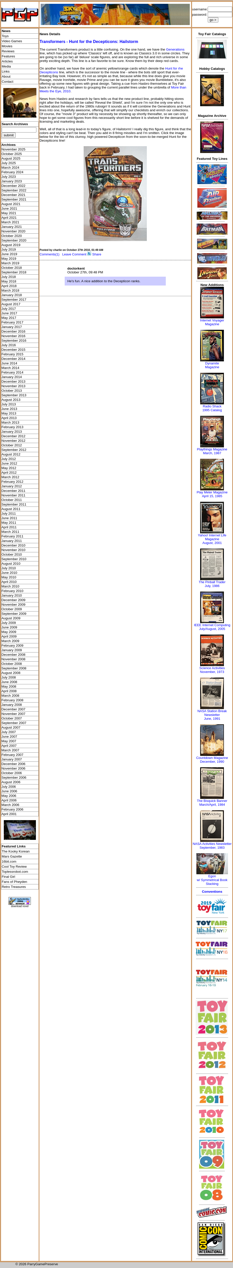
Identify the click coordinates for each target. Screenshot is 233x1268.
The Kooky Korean (16, 851)
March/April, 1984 (212, 804)
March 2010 (10, 586)
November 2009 (14, 604)
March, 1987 (212, 453)
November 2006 (14, 768)
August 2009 (11, 618)
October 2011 (12, 500)
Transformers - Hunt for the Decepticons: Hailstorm (88, 41)
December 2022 (14, 186)
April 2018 (9, 286)
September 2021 (14, 199)
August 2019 (11, 245)
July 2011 (9, 513)
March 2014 (10, 368)
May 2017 (9, 318)
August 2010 (11, 563)
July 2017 (9, 309)
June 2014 (9, 363)
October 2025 (12, 154)
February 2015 (13, 354)
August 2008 (11, 673)
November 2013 (14, 386)
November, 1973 (212, 672)
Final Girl (8, 877)
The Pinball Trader (212, 582)
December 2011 (14, 491)
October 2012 (12, 445)
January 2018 (12, 295)
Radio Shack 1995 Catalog (212, 408)
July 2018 (9, 277)
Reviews (8, 51)
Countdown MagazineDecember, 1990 (212, 759)
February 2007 (13, 755)
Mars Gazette (12, 856)
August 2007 (11, 727)
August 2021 (11, 204)
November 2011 (14, 495)
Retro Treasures (14, 887)
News (6, 31)
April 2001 (9, 814)
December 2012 (14, 436)
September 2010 (14, 559)
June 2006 (9, 791)
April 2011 (9, 527)
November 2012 (14, 441)
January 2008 (12, 705)
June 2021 (9, 208)
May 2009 (9, 632)
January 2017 (12, 327)
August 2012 (11, 454)
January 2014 (12, 377)
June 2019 (9, 254)
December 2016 (14, 331)
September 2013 (14, 395)
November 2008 (14, 659)
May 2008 (9, 686)
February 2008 (13, 700)
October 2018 (12, 268)
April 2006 (9, 800)
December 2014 (14, 359)
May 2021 (9, 213)
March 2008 (10, 695)
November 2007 (14, 714)
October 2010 (12, 554)
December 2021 (14, 195)
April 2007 (9, 746)
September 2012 (14, 450)
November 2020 (14, 231)
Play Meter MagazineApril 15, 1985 (212, 494)
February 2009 (13, 645)
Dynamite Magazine (212, 365)
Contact (7, 81)
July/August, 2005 (212, 629)
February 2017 (13, 322)
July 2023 (9, 177)
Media (6, 66)
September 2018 (14, 272)
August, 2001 (212, 543)
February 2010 (13, 591)
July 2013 (9, 404)
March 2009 (10, 641)
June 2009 (9, 627)
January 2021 (12, 227)
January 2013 (12, 431)
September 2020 (14, 240)
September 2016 (14, 340)
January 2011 (12, 541)
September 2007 (14, 723)
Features (8, 56)
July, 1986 (212, 586)
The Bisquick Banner (212, 801)
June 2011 (9, 518)
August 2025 (11, 158)
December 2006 (14, 764)
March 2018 (10, 290)
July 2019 (9, 249)
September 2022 (14, 190)
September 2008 (14, 668)
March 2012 (10, 477)
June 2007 (9, 736)
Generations (175, 49)
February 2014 (13, 372)
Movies (7, 46)
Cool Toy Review (14, 866)
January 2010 (12, 595)
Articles (7, 61)
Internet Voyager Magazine (212, 322)
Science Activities (212, 668)
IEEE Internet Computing (212, 625)
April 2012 (9, 472)
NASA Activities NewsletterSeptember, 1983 (212, 845)
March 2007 (10, 750)
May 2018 (9, 281)
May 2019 (9, 258)
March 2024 (10, 167)
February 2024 (13, 172)
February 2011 (13, 536)
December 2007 (14, 709)
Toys (5, 36)
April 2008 (9, 691)
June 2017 (9, 313)
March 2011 (10, 532)
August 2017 (11, 304)
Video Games (12, 41)
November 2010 (14, 550)
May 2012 (9, 468)
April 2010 (9, 582)
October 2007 (12, 718)
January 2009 (12, 650)
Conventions (212, 891)
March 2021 (10, 222)
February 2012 (13, 482)
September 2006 (14, 777)
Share (96, 254)
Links (6, 71)
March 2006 (10, 805)
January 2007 (12, 759)
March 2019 (10, 263)
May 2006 (9, 796)
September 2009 (14, 614)
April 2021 (9, 218)
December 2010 (14, 545)
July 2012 (9, 459)
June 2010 (9, 573)
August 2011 (11, 509)
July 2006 (9, 787)
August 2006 (11, 782)
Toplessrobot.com (15, 871)
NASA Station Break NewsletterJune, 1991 (212, 714)
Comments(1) (49, 254)
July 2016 (9, 345)
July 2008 (9, 677)
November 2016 (14, 336)
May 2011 (9, 522)
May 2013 (9, 413)
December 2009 (14, 600)
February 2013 (13, 427)
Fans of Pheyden (14, 882)
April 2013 (9, 418)
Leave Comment (74, 254)
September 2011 (14, 504)
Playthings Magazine (212, 449)
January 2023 (12, 181)
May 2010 (9, 577)
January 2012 (12, 486)
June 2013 (9, 409)
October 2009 (12, 609)
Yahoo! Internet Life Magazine (212, 537)
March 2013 (10, 422)
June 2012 (9, 463)
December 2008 (14, 655)
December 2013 (14, 381)
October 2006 (12, 773)
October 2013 (12, 390)
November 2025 (14, 149)
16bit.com (9, 861)
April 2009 (9, 636)
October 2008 (12, 664)
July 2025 (9, 163)
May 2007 (9, 741)
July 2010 (9, 568)
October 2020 (12, 236)
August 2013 (11, 400)
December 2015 (14, 350)
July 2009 (9, 623)
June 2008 (9, 682)
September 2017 (14, 299)
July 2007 (9, 732)
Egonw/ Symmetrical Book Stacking (212, 880)
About (6, 76)
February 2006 (13, 809)
